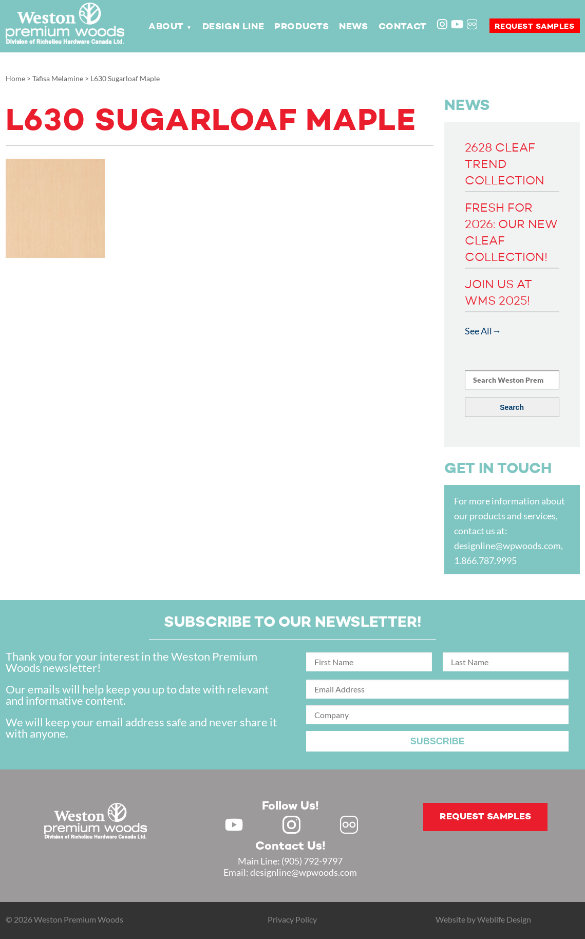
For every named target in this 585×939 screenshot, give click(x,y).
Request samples (535, 26)
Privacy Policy (292, 919)
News (353, 26)
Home (15, 78)
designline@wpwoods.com (507, 545)
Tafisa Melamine (57, 78)
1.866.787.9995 (485, 560)
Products (301, 26)
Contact (403, 26)
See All (478, 330)
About (166, 26)
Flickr (473, 25)
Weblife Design (504, 919)
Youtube (457, 24)
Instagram (443, 25)
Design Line (233, 26)
